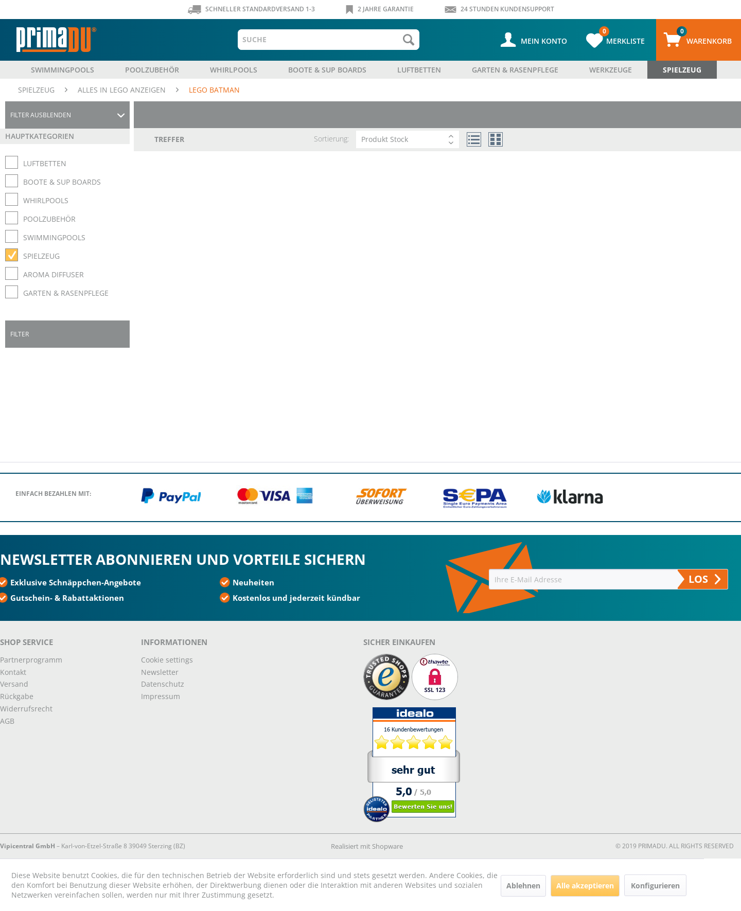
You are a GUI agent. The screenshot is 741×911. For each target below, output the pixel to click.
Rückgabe (16, 696)
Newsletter (160, 672)
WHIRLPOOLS (45, 200)
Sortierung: (331, 139)
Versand (14, 684)
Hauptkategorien (39, 136)
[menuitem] (328, 39)
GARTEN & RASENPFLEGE (66, 293)
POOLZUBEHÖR (49, 219)
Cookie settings (167, 660)
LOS (704, 579)
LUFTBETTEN (44, 163)
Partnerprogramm (31, 660)
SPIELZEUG (41, 256)
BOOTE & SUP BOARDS (62, 182)
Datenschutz (162, 684)
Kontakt (13, 672)
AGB (7, 721)
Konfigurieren (655, 885)
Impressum (160, 696)
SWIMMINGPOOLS (54, 237)
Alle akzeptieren (585, 885)
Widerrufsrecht (26, 708)
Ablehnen (523, 885)
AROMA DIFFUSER (53, 274)
